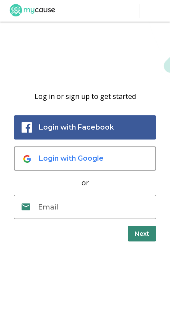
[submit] (142, 233)
